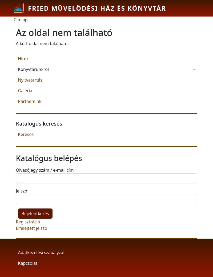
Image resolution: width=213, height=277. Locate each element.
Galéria (25, 91)
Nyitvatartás (30, 80)
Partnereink (30, 101)
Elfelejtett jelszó (31, 228)
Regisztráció (28, 222)
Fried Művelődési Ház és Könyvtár (97, 8)
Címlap (21, 20)
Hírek (23, 59)
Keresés (26, 134)
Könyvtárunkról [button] (33, 69)
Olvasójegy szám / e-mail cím (45, 170)
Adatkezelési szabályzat (41, 252)
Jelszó (21, 191)
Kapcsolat (28, 263)
